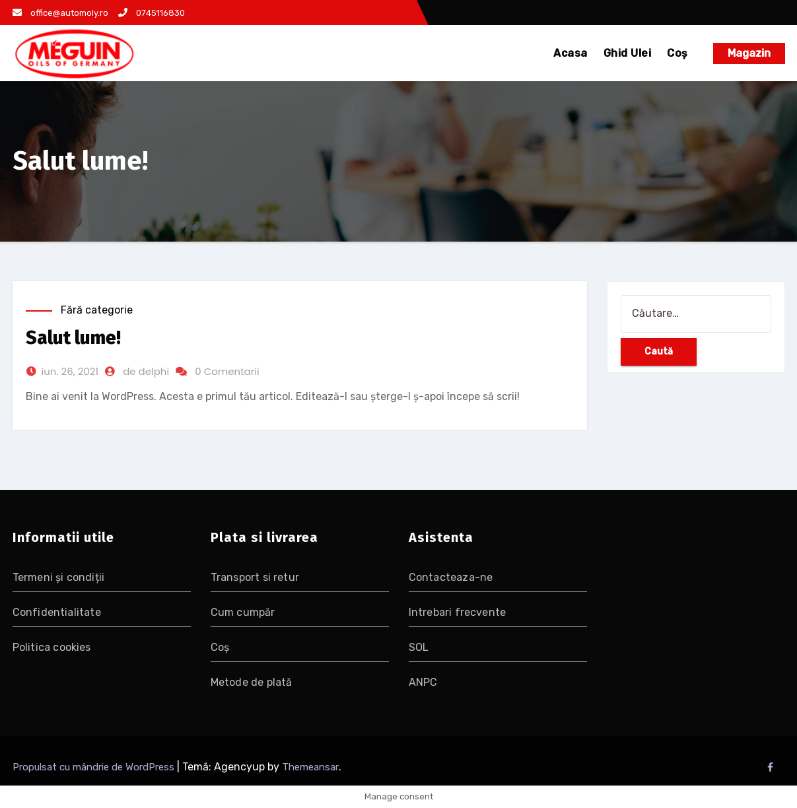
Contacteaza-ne (451, 577)
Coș (677, 53)
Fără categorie (97, 310)
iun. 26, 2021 (70, 371)
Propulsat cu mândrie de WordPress (95, 767)
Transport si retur (255, 577)
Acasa (570, 53)
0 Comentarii (227, 371)
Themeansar (310, 767)
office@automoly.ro (60, 13)
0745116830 (151, 13)
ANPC (423, 682)
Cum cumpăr (243, 612)
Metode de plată (252, 682)
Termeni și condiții (59, 577)
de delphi (146, 371)
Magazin (749, 53)
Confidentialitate (57, 612)
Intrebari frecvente (457, 612)
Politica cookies (52, 647)
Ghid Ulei (628, 53)
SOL (419, 647)
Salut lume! (73, 338)
